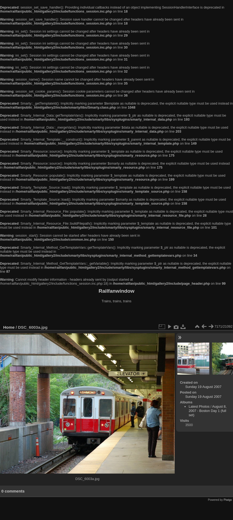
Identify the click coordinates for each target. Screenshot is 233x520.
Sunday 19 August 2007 (203, 387)
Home (9, 327)
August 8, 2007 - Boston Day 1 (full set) (207, 410)
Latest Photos (199, 406)
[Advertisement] (116, 315)
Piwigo (228, 499)
